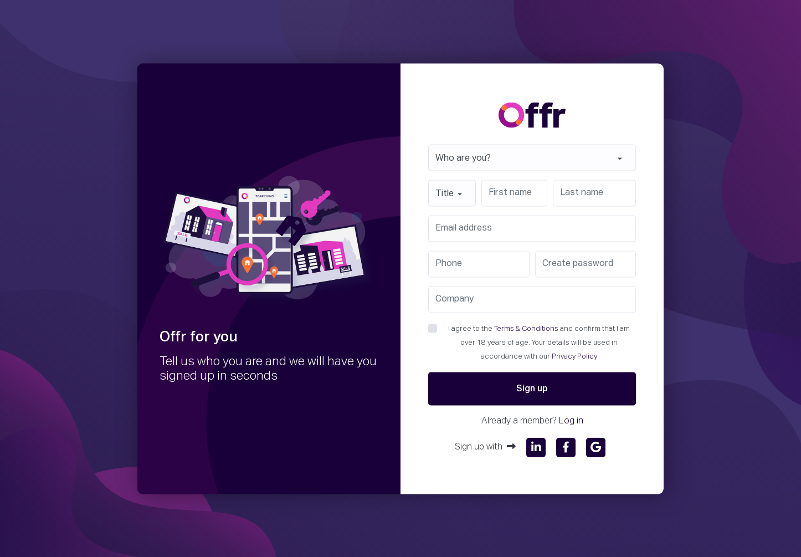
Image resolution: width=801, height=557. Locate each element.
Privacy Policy (574, 356)
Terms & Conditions (526, 328)
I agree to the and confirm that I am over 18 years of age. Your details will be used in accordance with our (539, 342)
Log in (571, 420)
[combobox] (532, 157)
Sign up (532, 388)
